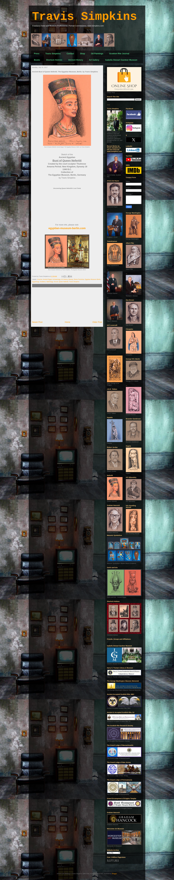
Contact (70, 54)
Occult (56, 281)
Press (36, 54)
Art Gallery (94, 60)
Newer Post (37, 322)
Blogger (114, 873)
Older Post (97, 322)
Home (67, 322)
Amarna (39, 279)
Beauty (70, 279)
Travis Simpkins (84, 16)
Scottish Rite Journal (119, 54)
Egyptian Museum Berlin (93, 279)
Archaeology (56, 279)
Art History (64, 279)
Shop (82, 54)
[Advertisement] (67, 304)
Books (37, 60)
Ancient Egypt (47, 279)
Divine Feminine (79, 279)
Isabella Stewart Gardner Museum (121, 60)
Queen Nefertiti (63, 281)
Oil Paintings (97, 54)
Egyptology (35, 281)
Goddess (43, 281)
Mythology (49, 281)
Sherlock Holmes (54, 60)
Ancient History (75, 60)
